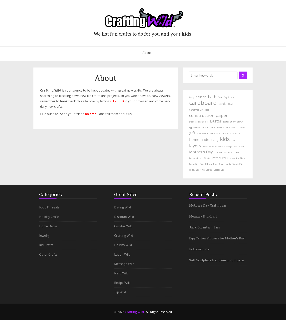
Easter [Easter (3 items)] (215, 121)
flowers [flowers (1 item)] (220, 127)
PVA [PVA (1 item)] (202, 164)
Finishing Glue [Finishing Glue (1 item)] (208, 127)
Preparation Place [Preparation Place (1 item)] (236, 158)
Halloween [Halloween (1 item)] (202, 133)
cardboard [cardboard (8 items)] (203, 102)
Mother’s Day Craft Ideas (207, 205)
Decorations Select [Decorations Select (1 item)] (198, 121)
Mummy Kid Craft (203, 216)
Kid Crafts (46, 245)
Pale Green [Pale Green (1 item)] (233, 152)
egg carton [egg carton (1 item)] (194, 127)
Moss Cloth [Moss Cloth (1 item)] (239, 146)
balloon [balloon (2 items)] (201, 97)
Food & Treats (49, 207)
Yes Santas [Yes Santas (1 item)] (207, 169)
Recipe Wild (122, 283)
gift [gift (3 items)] (192, 132)
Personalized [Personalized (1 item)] (195, 158)
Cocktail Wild (123, 226)
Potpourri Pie (199, 249)
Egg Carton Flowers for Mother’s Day (217, 238)
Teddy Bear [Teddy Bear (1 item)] (194, 169)
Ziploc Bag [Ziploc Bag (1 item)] (219, 169)
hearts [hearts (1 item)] (225, 133)
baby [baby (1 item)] (191, 97)
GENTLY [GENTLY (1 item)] (241, 127)
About (146, 53)
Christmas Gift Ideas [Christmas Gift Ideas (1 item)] (199, 109)
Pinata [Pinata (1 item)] (207, 158)
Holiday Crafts (49, 217)
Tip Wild (120, 292)
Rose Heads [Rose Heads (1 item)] (225, 164)
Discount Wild (124, 217)
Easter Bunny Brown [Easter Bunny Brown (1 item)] (233, 121)
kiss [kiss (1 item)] (233, 140)
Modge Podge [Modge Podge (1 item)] (225, 146)
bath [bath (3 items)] (212, 96)
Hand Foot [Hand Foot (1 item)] (215, 133)
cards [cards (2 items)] (222, 104)
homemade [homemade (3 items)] (199, 139)
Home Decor (48, 226)
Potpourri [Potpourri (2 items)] (219, 158)
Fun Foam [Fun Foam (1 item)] (231, 127)
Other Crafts (48, 254)
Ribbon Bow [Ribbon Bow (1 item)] (211, 164)
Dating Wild (122, 207)
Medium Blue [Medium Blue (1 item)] (210, 146)
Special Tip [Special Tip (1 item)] (237, 164)
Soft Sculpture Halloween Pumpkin (216, 260)
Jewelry (44, 235)
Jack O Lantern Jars (204, 227)
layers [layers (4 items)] (195, 145)
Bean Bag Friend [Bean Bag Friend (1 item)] (226, 97)
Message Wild (124, 264)
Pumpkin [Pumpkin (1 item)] (193, 164)
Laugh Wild (122, 254)
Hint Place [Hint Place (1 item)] (235, 133)
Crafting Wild (123, 235)
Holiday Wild (123, 245)
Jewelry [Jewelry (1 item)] (214, 140)
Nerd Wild (121, 273)
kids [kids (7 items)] (225, 139)
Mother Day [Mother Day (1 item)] (220, 152)
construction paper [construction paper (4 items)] (208, 115)
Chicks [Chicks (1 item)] (231, 104)
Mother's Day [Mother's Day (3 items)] (201, 151)
